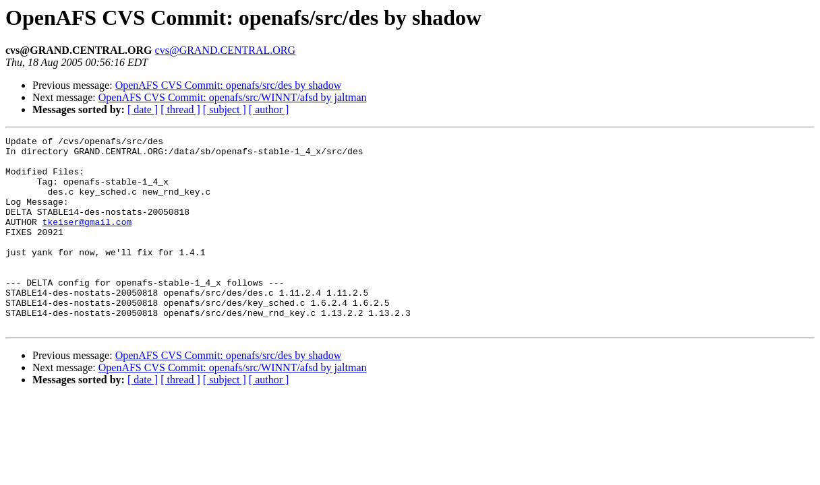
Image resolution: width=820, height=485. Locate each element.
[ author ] (269, 109)
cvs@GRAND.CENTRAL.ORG (225, 50)
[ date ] (142, 109)
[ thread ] (180, 109)
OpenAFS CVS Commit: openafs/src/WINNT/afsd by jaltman (232, 97)
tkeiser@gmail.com (87, 240)
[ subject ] (224, 109)
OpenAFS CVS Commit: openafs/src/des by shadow (228, 85)
